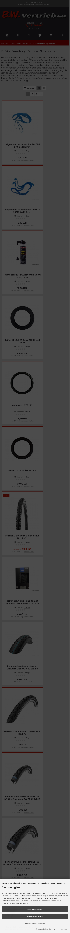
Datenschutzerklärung (45, 929)
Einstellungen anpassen (35, 924)
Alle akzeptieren (35, 909)
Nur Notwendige (35, 917)
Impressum (63, 929)
